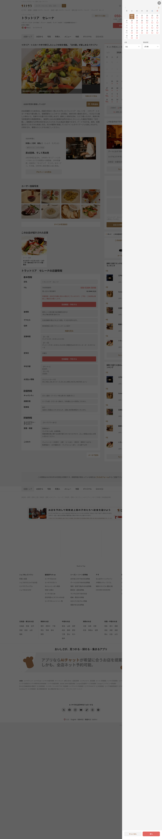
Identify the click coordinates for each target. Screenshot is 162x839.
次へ (151, 834)
